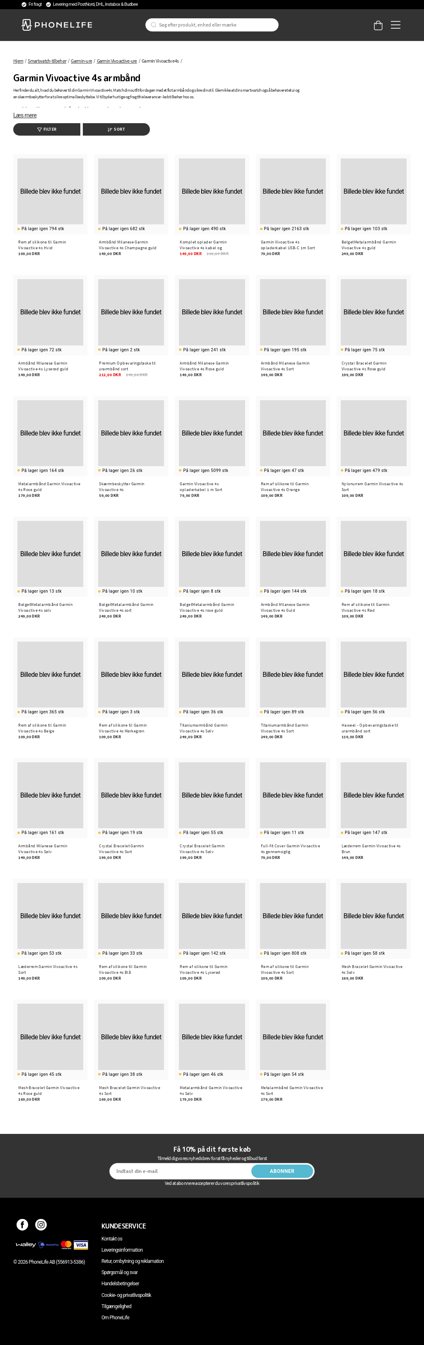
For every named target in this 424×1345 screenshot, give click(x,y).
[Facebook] (23, 1226)
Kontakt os (111, 1239)
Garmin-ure (81, 61)
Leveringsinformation (121, 1250)
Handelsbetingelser (120, 1284)
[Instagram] (41, 1226)
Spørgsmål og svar (119, 1272)
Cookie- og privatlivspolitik (126, 1295)
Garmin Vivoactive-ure (117, 61)
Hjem (18, 61)
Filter (47, 129)
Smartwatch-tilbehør (47, 61)
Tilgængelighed (116, 1306)
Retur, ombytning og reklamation (132, 1261)
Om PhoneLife (115, 1318)
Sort (116, 129)
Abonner (282, 1171)
